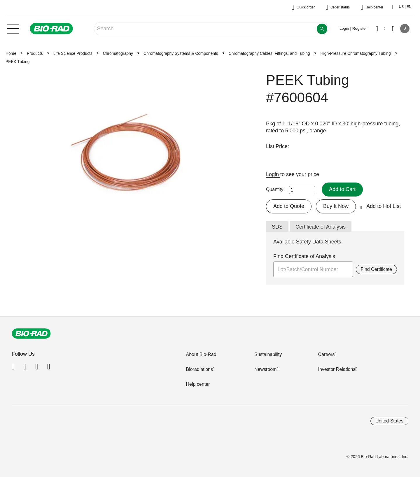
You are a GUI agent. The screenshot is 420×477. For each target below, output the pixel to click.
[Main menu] (13, 28)
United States (389, 420)
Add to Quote (288, 206)
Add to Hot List (383, 206)
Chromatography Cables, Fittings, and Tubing (269, 53)
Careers (326, 354)
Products (35, 53)
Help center (198, 384)
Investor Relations (336, 369)
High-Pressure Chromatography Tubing (356, 53)
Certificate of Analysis (320, 227)
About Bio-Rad (201, 354)
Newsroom (265, 369)
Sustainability (268, 354)
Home (11, 53)
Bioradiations (199, 369)
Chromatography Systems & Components (181, 53)
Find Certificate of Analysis (304, 256)
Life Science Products (72, 53)
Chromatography (118, 53)
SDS (277, 227)
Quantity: (275, 189)
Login (273, 174)
